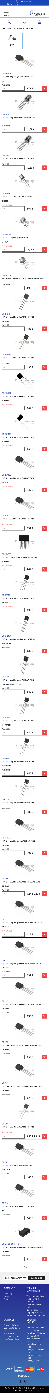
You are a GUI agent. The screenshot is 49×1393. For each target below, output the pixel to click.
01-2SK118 (6, 434)
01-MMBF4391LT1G (10, 1244)
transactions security (36, 1315)
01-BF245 (6, 595)
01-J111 (5, 919)
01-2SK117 (6, 393)
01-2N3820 (6, 73)
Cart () (7, 4)
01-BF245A (6, 636)
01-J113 (5, 1001)
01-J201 (5, 1123)
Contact (7, 1299)
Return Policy (32, 1310)
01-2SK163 (6, 475)
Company (8, 1293)
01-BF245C (6, 717)
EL (14, 4)
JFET (32, 28)
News (6, 1296)
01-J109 (5, 878)
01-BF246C (6, 799)
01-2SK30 (6, 515)
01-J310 (5, 1203)
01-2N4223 (6, 155)
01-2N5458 (6, 354)
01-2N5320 (6, 275)
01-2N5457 (6, 314)
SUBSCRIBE (36, 1278)
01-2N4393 (6, 193)
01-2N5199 (6, 234)
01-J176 (5, 1083)
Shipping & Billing (34, 1312)
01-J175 (5, 1042)
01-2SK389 (6, 554)
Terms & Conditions (35, 1296)
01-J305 (5, 1162)
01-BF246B (6, 758)
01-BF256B (6, 837)
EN (16, 4)
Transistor (23, 28)
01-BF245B (6, 676)
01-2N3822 (6, 114)
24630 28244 (23, 1)
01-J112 (5, 960)
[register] (19, 1278)
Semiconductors (9, 28)
